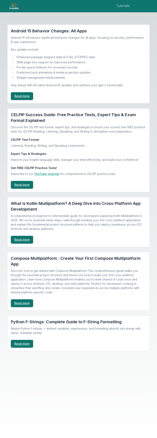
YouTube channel (46, 174)
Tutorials (123, 6)
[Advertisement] (78, 390)
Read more (22, 96)
